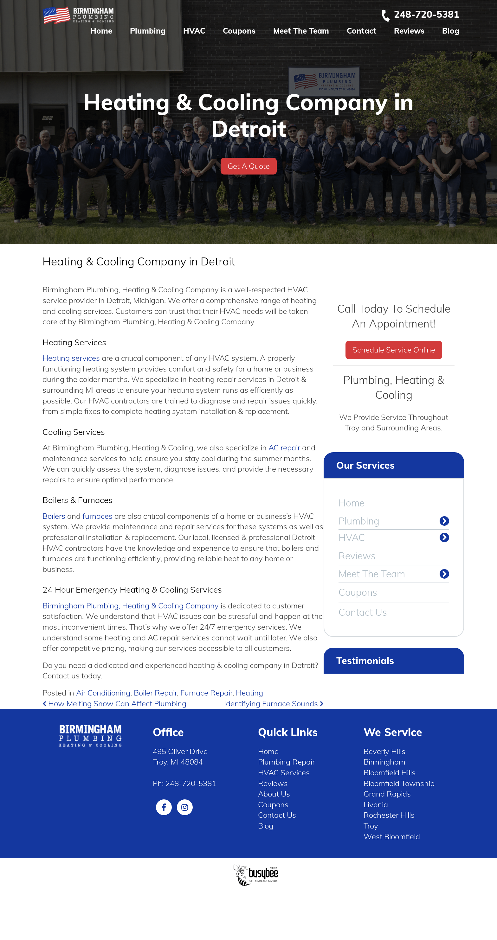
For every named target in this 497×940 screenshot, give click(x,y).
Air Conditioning (103, 692)
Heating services (71, 358)
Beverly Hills (384, 751)
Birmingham (384, 761)
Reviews (409, 30)
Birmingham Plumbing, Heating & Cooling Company (130, 605)
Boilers (53, 516)
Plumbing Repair (286, 761)
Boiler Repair (155, 692)
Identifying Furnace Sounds (274, 703)
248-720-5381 (420, 14)
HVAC (194, 30)
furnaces (97, 516)
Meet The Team (301, 30)
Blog (450, 30)
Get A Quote (249, 166)
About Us (274, 793)
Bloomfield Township (399, 783)
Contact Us (363, 612)
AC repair (284, 447)
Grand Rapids (387, 793)
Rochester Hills (389, 815)
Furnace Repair (206, 692)
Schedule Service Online (393, 349)
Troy (371, 825)
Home (101, 30)
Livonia (376, 804)
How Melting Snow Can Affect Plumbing (114, 703)
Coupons (239, 30)
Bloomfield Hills (390, 772)
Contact (361, 30)
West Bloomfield (392, 836)
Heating (249, 692)
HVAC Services (284, 772)
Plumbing (147, 30)
